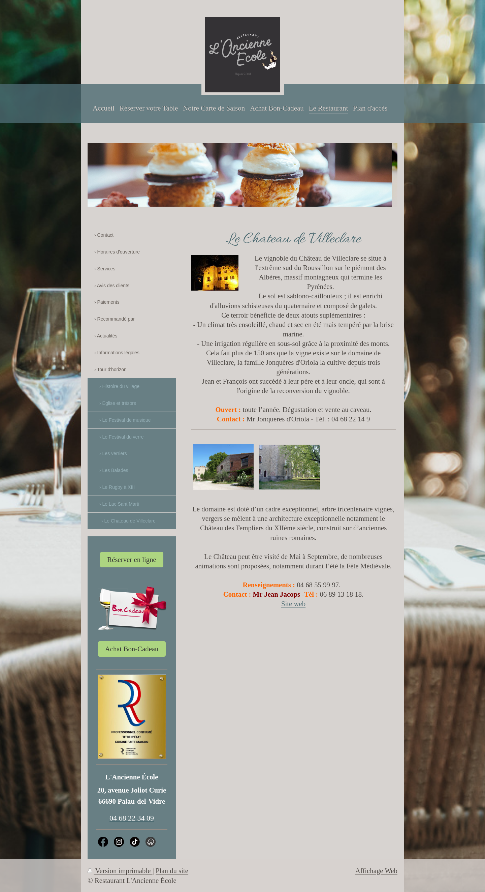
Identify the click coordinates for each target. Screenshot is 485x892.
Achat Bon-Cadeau (132, 649)
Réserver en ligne (131, 559)
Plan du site (172, 870)
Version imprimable (120, 870)
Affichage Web (376, 870)
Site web (293, 603)
